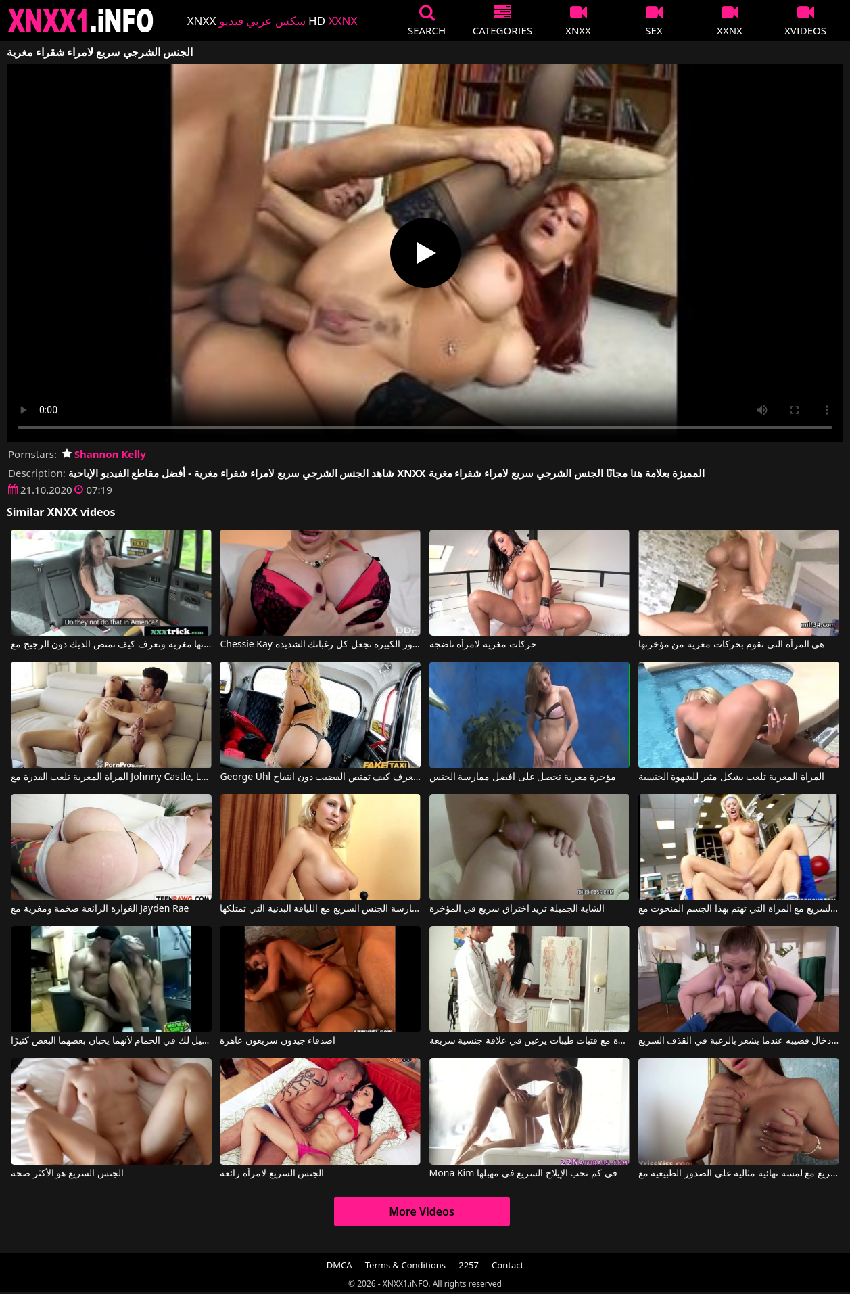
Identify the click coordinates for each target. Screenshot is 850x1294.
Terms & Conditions (405, 1265)
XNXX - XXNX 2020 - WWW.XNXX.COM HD (81, 20)
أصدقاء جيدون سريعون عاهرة (277, 1041)
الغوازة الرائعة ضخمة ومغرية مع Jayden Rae (100, 909)
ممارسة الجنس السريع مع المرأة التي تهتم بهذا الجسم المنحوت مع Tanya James (738, 909)
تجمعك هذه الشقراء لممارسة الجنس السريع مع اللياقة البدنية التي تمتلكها (320, 909)
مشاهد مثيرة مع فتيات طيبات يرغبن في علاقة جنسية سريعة (529, 1041)
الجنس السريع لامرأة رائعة (272, 1173)
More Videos (421, 1211)
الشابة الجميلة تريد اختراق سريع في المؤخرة (517, 909)
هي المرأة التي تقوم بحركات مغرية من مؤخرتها (731, 644)
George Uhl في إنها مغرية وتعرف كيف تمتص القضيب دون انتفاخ (320, 777)
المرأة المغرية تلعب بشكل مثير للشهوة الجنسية (731, 777)
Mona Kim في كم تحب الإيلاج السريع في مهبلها (523, 1173)
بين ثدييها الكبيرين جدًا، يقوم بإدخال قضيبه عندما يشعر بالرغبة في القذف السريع (738, 1041)
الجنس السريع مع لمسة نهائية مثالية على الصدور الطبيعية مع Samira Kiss (738, 1173)
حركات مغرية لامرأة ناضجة (483, 644)
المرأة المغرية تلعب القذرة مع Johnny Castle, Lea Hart (111, 777)
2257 (468, 1265)
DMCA (339, 1265)
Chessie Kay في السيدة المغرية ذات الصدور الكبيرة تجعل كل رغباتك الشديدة (320, 644)
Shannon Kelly (104, 454)
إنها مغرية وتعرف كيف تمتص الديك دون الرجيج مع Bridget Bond (111, 644)
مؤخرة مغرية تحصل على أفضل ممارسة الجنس (523, 777)
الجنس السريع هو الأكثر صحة (67, 1173)
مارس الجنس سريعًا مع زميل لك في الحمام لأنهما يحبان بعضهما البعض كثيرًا (111, 1041)
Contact (507, 1265)
